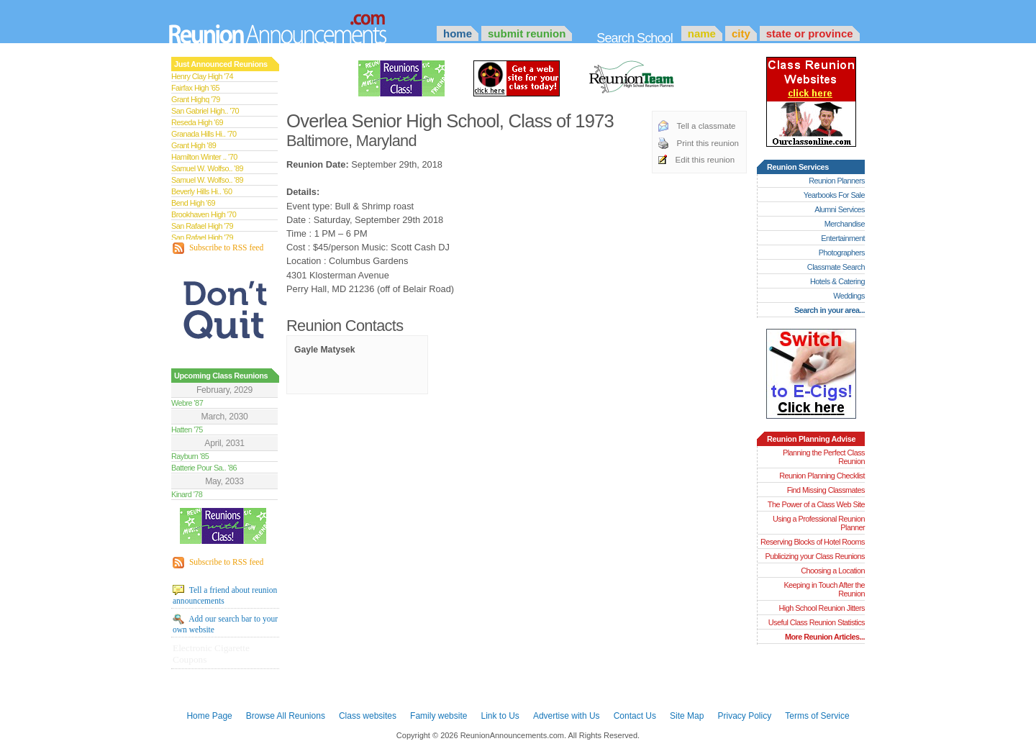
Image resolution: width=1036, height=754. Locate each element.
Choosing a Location (833, 570)
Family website (438, 716)
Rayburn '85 (190, 456)
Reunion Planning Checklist (822, 475)
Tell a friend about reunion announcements (225, 595)
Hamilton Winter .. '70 (204, 157)
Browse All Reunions (285, 716)
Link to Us (500, 716)
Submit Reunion (526, 33)
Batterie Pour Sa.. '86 (204, 467)
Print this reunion (708, 143)
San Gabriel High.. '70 (205, 110)
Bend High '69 (193, 203)
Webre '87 (187, 403)
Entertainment (843, 238)
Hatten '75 (187, 429)
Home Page (209, 716)
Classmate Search (836, 267)
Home (457, 33)
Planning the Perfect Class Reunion (824, 456)
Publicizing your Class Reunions (815, 556)
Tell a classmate (706, 126)
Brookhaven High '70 (203, 214)
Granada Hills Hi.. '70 (203, 134)
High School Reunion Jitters (821, 608)
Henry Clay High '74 (202, 76)
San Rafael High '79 (202, 226)
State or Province (809, 33)
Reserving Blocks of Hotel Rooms (812, 541)
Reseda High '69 (197, 122)
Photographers (842, 252)
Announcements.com (297, 25)
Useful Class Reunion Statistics (816, 622)
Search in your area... (829, 310)
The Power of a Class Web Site (816, 504)
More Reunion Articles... (825, 636)
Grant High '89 (193, 145)
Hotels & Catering (837, 281)
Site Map (687, 716)
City (741, 33)
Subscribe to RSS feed (218, 248)
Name (702, 33)
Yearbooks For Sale (834, 195)
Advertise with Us (566, 716)
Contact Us (635, 716)
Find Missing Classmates (826, 490)
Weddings (849, 295)
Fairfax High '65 (195, 87)
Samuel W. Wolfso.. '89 (207, 168)
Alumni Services (839, 209)
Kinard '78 (186, 494)
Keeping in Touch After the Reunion (824, 589)
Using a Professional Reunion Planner (819, 523)
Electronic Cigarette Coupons (211, 653)
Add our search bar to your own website (225, 624)
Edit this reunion (705, 159)
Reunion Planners (837, 180)
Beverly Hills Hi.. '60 (201, 191)
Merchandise (844, 223)
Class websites (367, 716)
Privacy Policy (745, 716)
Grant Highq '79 (195, 99)
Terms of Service (817, 716)
